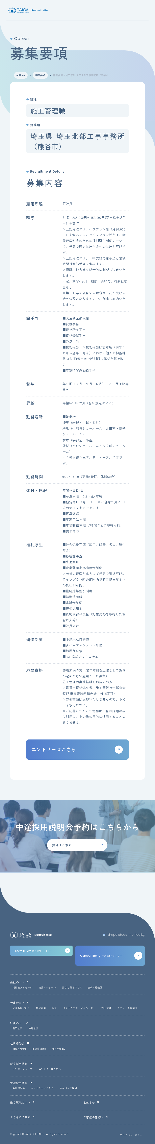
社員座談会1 (19, 1048)
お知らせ (89, 1102)
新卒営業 (17, 1028)
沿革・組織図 (94, 987)
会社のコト (17, 982)
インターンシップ (22, 1069)
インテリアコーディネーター (79, 1008)
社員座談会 (17, 1043)
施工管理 (106, 1008)
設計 (54, 1008)
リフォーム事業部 (127, 1008)
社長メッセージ (47, 987)
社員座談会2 (39, 1048)
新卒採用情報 (19, 1063)
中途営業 (33, 1028)
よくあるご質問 (20, 1117)
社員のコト (17, 1023)
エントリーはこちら (49, 1069)
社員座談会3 (58, 1048)
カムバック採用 (68, 1088)
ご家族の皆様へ (93, 1117)
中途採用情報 (19, 1082)
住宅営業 (41, 1008)
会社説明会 (18, 1088)
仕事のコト (17, 1002)
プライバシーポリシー (132, 1135)
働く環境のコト (20, 1102)
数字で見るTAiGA (71, 987)
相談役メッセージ (22, 987)
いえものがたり (21, 1008)
